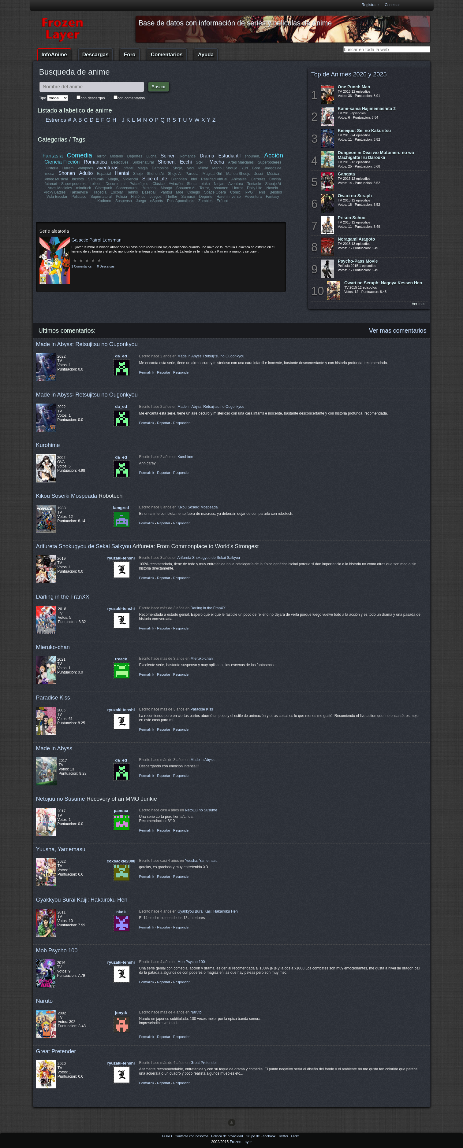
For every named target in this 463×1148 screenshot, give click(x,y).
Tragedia (99, 192)
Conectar (392, 5)
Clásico (159, 184)
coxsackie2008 (121, 861)
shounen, (252, 156)
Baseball (149, 192)
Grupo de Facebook (261, 1136)
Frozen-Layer (241, 1142)
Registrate (370, 5)
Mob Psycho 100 (57, 950)
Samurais (96, 179)
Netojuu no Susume (60, 798)
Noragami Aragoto (356, 239)
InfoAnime (54, 54)
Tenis (261, 192)
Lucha (151, 156)
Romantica (95, 161)
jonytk (121, 1012)
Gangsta (346, 174)
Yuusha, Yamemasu (61, 849)
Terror (101, 156)
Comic (235, 192)
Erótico (222, 201)
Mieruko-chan (53, 647)
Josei (258, 174)
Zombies (205, 201)
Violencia (130, 179)
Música (273, 174)
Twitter (283, 1136)
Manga (166, 188)
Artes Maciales (60, 188)
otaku (205, 184)
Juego (141, 201)
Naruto (44, 1001)
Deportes (134, 156)
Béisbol (276, 192)
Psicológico (139, 184)
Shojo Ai (174, 174)
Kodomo (104, 201)
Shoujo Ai (273, 184)
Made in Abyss (54, 748)
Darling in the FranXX (62, 596)
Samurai (188, 196)
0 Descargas (105, 266)
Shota (192, 184)
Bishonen (179, 179)
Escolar (117, 192)
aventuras (107, 167)
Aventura (235, 184)
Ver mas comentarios (398, 330)
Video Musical (56, 179)
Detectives (120, 162)
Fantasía (53, 156)
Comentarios (167, 54)
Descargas (95, 54)
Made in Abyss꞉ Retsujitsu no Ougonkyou (87, 344)
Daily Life (254, 188)
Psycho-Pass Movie (358, 261)
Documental (116, 184)
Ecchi (186, 161)
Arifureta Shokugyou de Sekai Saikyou (83, 546)
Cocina (275, 179)
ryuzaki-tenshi (121, 558)
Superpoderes (269, 162)
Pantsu (166, 192)
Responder (181, 372)
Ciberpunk (103, 188)
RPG (249, 192)
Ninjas (219, 184)
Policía (121, 196)
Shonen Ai (155, 174)
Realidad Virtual (214, 179)
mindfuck (83, 188)
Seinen (168, 155)
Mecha (217, 161)
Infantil (127, 168)
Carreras (258, 179)
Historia (52, 168)
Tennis (132, 192)
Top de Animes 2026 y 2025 (349, 74)
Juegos (156, 196)
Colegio (193, 192)
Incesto (78, 179)
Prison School (352, 217)
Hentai (122, 173)
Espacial (104, 174)
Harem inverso (229, 196)
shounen (221, 188)
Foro (130, 54)
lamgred (121, 507)
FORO (167, 1136)
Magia (143, 168)
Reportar (163, 372)
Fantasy (272, 196)
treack (121, 659)
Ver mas (418, 304)
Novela (272, 188)
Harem (67, 168)
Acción (273, 155)
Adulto (86, 173)
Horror (237, 188)
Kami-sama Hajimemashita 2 (367, 108)
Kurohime (48, 445)
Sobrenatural (143, 162)
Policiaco (79, 196)
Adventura (253, 196)
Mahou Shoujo (238, 174)
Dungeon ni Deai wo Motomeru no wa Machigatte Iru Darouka (376, 155)
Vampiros (85, 168)
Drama (207, 155)
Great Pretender (56, 1051)
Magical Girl (212, 174)
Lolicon (96, 184)
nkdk (121, 912)
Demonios (160, 168)
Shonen (66, 173)
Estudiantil (229, 155)
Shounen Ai (185, 188)
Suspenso (123, 201)
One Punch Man (354, 86)
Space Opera (215, 192)
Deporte (205, 196)
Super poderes (74, 184)
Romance (188, 156)
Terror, (204, 188)
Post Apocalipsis (180, 201)
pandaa (121, 810)
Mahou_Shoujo (224, 168)
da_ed (121, 356)
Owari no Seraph (355, 195)
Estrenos (56, 120)
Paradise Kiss (53, 697)
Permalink (146, 372)
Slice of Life (154, 178)
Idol (194, 179)
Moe (179, 192)
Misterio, (150, 188)
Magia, (113, 179)
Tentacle (254, 184)
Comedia (79, 155)
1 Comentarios (82, 266)
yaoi (190, 168)
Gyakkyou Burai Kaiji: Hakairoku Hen (82, 899)
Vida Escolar (57, 196)
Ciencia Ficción (62, 162)
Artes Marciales (241, 162)
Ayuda (206, 54)
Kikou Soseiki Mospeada (66, 496)
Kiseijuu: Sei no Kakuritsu (364, 130)
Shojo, (178, 168)
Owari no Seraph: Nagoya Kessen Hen (383, 282)
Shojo (138, 174)
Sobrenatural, (127, 188)
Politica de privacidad (227, 1136)
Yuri (244, 168)
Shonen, (167, 161)
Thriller (171, 196)
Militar (203, 168)
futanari (51, 184)
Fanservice (79, 192)
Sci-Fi (200, 162)
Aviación (176, 184)
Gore (256, 168)
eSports (156, 201)
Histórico (138, 196)
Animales (239, 179)
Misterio (116, 156)
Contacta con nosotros (192, 1136)
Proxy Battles (55, 192)
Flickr (295, 1136)
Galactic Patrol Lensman (96, 239)
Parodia (191, 174)
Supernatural (101, 196)
